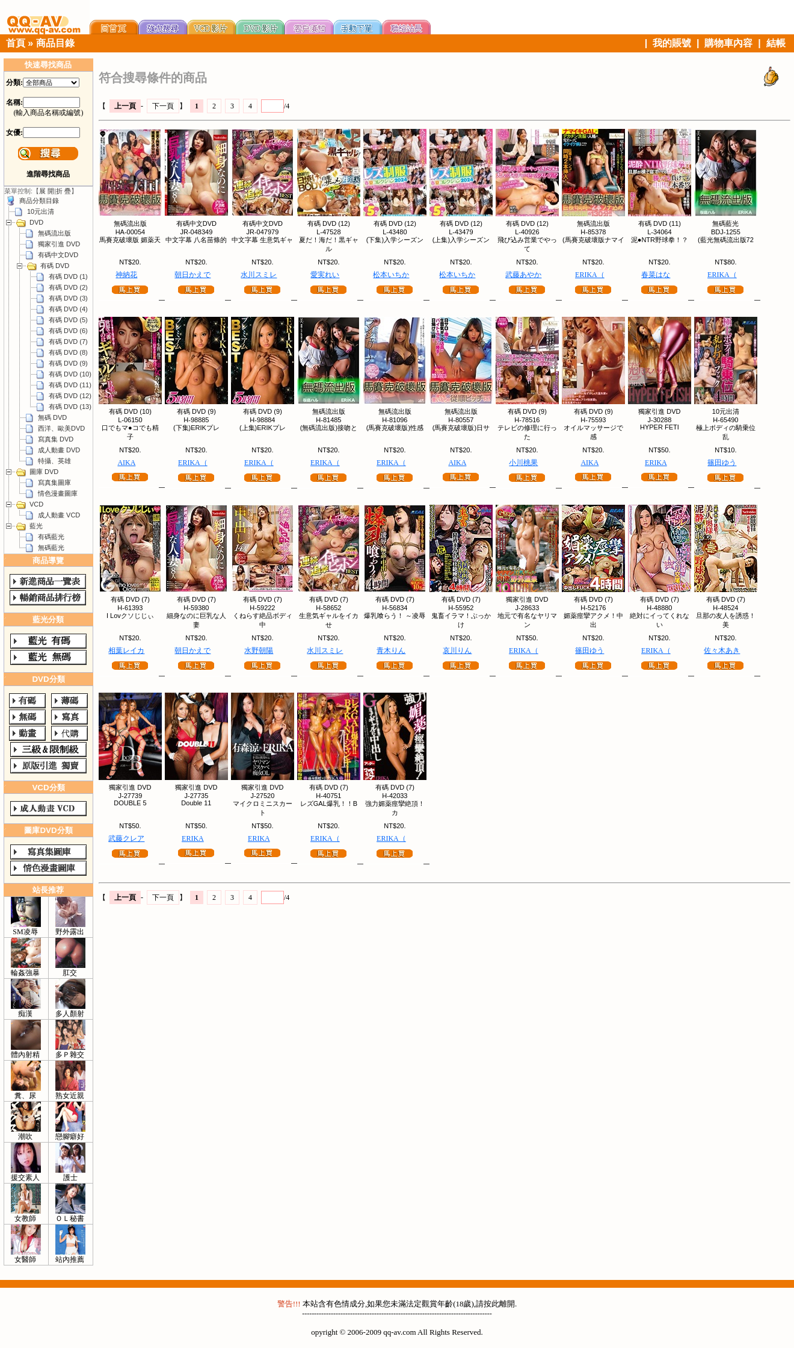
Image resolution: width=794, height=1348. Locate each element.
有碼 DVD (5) (68, 319)
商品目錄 (55, 43)
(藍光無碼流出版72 (726, 239)
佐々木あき (722, 650)
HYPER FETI (659, 427)
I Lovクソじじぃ (130, 615)
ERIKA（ (590, 274)
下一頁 (163, 106)
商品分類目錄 (39, 200)
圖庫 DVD (43, 471)
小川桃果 (523, 462)
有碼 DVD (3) (68, 298)
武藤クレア (126, 838)
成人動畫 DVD (59, 450)
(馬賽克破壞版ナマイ (593, 239)
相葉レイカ (126, 650)
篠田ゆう (721, 462)
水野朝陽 (258, 650)
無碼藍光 (51, 547)
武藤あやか (523, 274)
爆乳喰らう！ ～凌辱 (394, 615)
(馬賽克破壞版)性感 (394, 427)
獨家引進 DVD (59, 244)
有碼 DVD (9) (68, 363)
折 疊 (63, 191)
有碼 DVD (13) (70, 406)
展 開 (46, 191)
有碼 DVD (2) (68, 287)
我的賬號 (672, 43)
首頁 (15, 43)
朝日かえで (192, 274)
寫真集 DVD (55, 439)
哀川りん (457, 650)
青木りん (391, 650)
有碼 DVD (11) (70, 384)
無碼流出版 (54, 233)
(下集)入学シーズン (394, 239)
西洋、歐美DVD (61, 428)
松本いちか (391, 274)
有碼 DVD (54, 265)
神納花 (126, 274)
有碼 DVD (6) (68, 330)
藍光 (36, 525)
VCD (36, 504)
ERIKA (656, 462)
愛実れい (324, 274)
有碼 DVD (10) (70, 374)
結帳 (776, 43)
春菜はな (655, 274)
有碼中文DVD (58, 254)
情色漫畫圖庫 (58, 493)
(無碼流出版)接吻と (328, 427)
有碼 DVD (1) (68, 276)
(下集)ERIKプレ (196, 427)
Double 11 (196, 803)
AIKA (126, 462)
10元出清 (40, 211)
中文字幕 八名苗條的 (196, 239)
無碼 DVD (52, 417)
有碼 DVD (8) (68, 352)
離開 (507, 1303)
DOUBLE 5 (130, 803)
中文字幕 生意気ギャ (262, 239)
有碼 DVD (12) (70, 395)
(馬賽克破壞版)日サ (461, 427)
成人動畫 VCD (59, 515)
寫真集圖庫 (54, 482)
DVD (36, 222)
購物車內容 (728, 43)
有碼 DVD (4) (68, 309)
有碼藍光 (51, 536)
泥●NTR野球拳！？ (659, 239)
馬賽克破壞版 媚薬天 (130, 239)
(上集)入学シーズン (461, 239)
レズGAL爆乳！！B (328, 803)
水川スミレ (259, 274)
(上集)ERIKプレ (262, 427)
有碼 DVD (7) (68, 341)
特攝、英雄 (54, 460)
